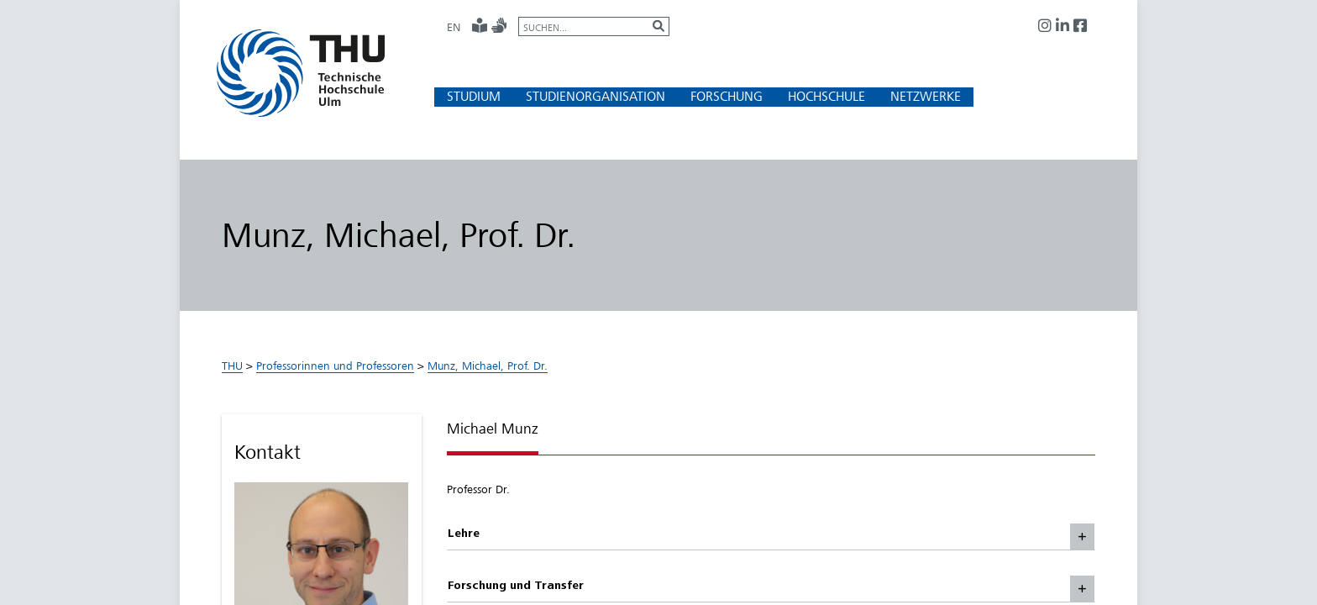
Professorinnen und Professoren (335, 365)
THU (232, 365)
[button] (473, 96)
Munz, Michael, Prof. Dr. (488, 365)
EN (453, 27)
